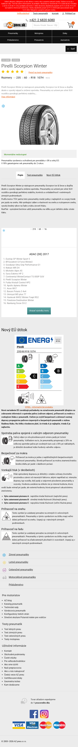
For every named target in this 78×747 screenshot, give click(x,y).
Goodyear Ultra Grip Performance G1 (23, 265)
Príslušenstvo (13, 40)
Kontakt (54, 13)
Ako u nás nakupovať (14, 671)
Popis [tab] (20, 175)
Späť (73, 49)
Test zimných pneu (13, 632)
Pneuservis (39, 40)
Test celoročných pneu (15, 636)
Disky (65, 33)
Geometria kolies (12, 681)
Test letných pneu (12, 629)
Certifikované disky (13, 678)
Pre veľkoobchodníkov (14, 661)
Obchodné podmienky (14, 654)
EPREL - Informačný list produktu (39, 407)
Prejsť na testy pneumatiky (40, 72)
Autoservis (65, 40)
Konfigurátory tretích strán (16, 614)
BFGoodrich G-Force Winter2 (19, 262)
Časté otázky (10, 658)
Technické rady (11, 607)
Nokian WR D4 (12, 267)
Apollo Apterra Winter (17, 285)
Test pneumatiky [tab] (35, 175)
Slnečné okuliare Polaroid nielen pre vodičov (25, 617)
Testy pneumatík (39, 13)
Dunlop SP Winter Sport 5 (18, 259)
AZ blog (8, 600)
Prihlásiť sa (68, 13)
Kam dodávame (11, 684)
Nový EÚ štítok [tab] (54, 175)
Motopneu (39, 33)
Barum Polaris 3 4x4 (16, 291)
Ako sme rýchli (11, 664)
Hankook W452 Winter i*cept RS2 (23, 297)
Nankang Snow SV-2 (16, 303)
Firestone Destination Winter (20, 300)
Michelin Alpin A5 (14, 270)
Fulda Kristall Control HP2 (18, 282)
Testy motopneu (12, 639)
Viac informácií (8, 97)
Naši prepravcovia (12, 668)
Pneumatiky (13, 33)
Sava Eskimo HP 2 (14, 273)
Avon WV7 (12, 288)
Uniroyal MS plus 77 (16, 294)
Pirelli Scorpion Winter (16, 279)
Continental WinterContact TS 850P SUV (25, 276)
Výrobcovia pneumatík (15, 610)
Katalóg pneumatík (13, 604)
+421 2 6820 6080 (42, 20)
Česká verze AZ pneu (14, 674)
